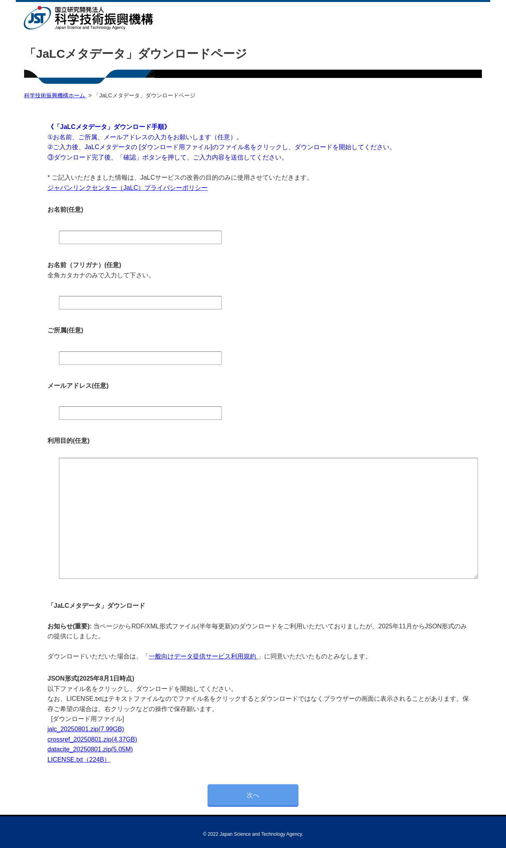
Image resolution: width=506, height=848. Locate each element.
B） (105, 759)
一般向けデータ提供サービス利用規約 (203, 656)
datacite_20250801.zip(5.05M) (90, 749)
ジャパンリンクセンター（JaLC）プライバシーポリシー (127, 187)
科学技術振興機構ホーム (55, 95)
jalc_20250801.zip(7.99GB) (85, 729)
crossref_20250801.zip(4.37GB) (92, 739)
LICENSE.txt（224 (73, 759)
